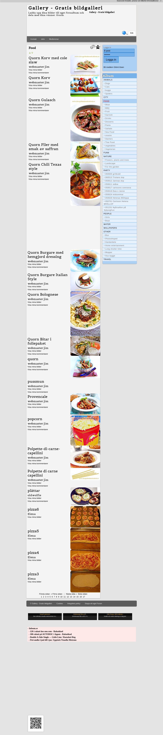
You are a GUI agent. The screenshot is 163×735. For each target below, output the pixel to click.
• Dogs (107, 83)
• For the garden (111, 167)
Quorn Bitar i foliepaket (39, 341)
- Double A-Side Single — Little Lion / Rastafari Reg (51, 637)
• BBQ (107, 108)
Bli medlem (108, 67)
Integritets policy (73, 603)
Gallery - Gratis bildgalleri (65, 8)
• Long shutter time (113, 249)
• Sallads (108, 129)
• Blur (106, 235)
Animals (108, 80)
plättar (34, 491)
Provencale (37, 397)
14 (74, 597)
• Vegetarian (109, 149)
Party (107, 170)
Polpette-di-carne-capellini (44, 451)
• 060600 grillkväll (112, 174)
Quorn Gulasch (42, 100)
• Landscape (109, 163)
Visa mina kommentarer (39, 73)
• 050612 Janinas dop (114, 181)
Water (107, 224)
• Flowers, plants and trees (116, 160)
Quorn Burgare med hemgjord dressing (46, 254)
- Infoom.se (32, 628)
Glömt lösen (119, 67)
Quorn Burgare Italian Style (48, 277)
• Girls (107, 217)
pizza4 (33, 553)
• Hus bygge (109, 256)
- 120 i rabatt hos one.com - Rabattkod (45, 631)
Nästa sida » (71, 594)
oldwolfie (34, 495)
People (108, 214)
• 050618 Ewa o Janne (114, 191)
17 (84, 597)
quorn (33, 359)
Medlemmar (54, 39)
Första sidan (44, 594)
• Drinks (107, 118)
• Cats (107, 87)
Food (106, 101)
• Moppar (108, 252)
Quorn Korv (39, 78)
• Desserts (109, 122)
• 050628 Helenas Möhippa (116, 198)
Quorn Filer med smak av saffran (43, 147)
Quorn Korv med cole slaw (48, 60)
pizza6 (33, 509)
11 (65, 597)
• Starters (108, 139)
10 (61, 597)
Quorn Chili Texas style (45, 166)
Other (107, 232)
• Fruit (107, 112)
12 (68, 597)
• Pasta (107, 125)
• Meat (107, 105)
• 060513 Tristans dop (114, 177)
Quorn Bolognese (43, 294)
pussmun (36, 381)
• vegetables (110, 146)
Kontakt (34, 39)
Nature (108, 156)
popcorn (35, 419)
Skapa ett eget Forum (93, 603)
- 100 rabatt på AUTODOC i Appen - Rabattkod (49, 634)
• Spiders (108, 94)
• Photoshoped (111, 239)
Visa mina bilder (35, 70)
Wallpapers (110, 228)
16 (81, 597)
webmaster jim (39, 66)
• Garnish (108, 115)
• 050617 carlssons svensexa (117, 188)
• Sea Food (109, 132)
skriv (43, 39)
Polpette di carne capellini (43, 473)
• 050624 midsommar (114, 194)
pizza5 (33, 531)
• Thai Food (109, 142)
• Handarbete (110, 242)
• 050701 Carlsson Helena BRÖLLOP (116, 202)
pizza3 (33, 574)
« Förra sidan (56, 594)
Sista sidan (82, 594)
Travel (107, 259)
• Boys (107, 221)
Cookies (59, 603)
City (106, 97)
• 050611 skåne (111, 184)
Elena (32, 514)
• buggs (107, 90)
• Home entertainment (114, 246)
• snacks (108, 135)
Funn (106, 153)
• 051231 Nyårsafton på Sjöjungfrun (115, 208)
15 (77, 597)
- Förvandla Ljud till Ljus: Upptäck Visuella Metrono (52, 640)
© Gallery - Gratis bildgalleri (41, 603)
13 (71, 597)
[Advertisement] (63, 227)
